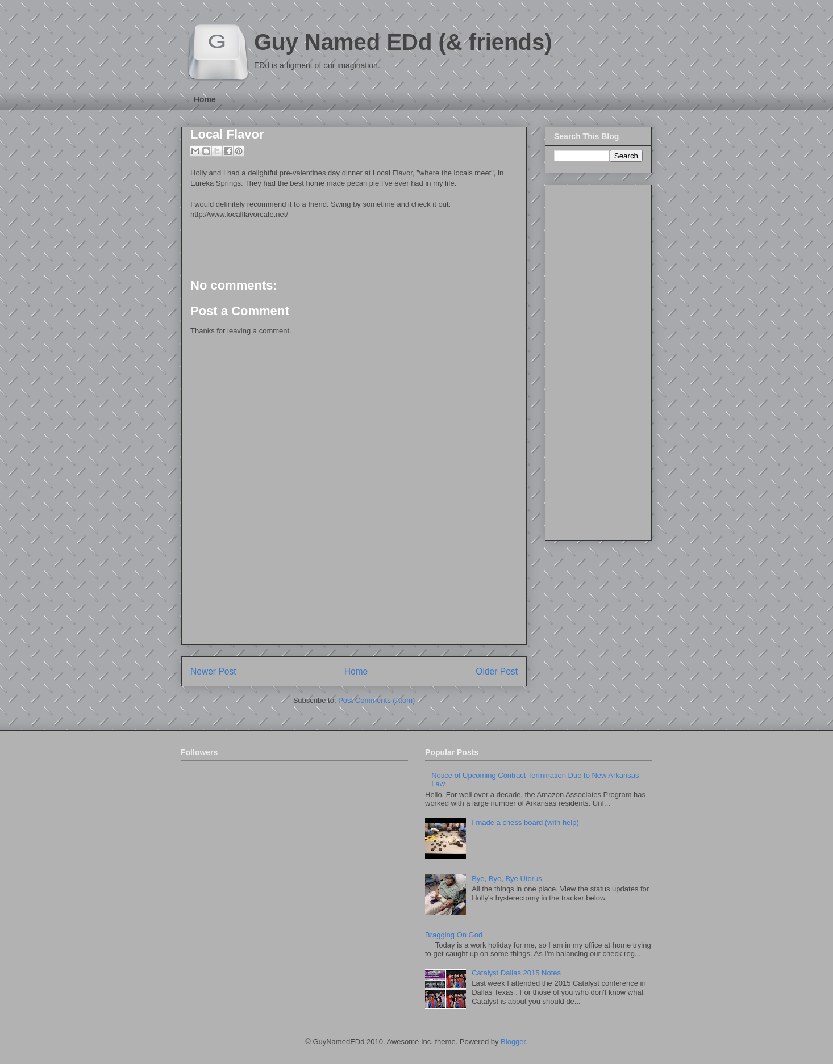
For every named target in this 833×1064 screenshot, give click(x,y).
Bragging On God (453, 935)
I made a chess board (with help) (525, 822)
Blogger (513, 1041)
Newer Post (213, 671)
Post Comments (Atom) (376, 700)
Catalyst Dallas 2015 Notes (516, 973)
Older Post (497, 671)
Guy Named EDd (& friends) (403, 42)
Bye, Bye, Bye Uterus (507, 878)
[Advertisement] (354, 619)
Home (205, 99)
